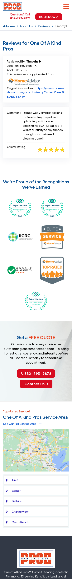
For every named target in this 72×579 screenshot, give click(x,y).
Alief (15, 480)
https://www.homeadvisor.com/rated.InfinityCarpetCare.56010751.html (36, 92)
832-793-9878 (20, 18)
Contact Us (36, 384)
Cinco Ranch (20, 522)
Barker (16, 490)
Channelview (20, 511)
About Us (26, 26)
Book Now (48, 16)
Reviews (44, 26)
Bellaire (17, 501)
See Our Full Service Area (22, 423)
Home (9, 26)
